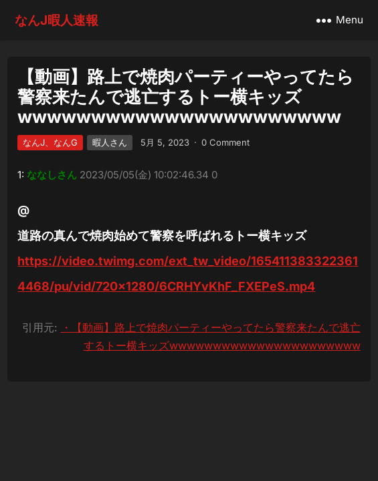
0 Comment (225, 142)
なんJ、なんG (50, 142)
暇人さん (109, 142)
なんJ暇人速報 (56, 20)
